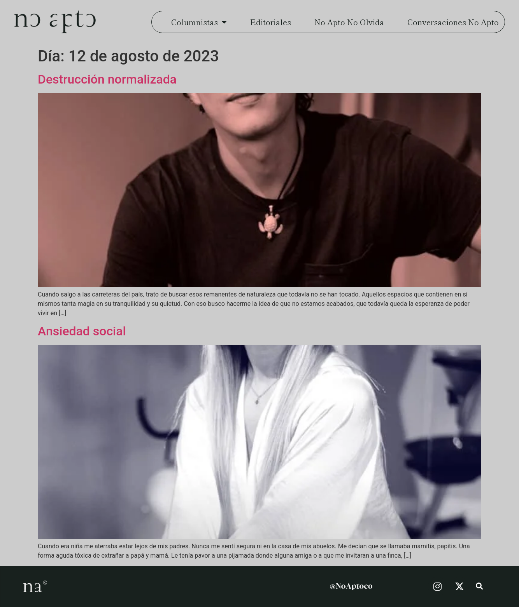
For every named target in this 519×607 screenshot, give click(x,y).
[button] (479, 586)
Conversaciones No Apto (453, 22)
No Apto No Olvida (349, 22)
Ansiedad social (82, 331)
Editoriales (270, 22)
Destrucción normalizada (107, 79)
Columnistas (199, 22)
